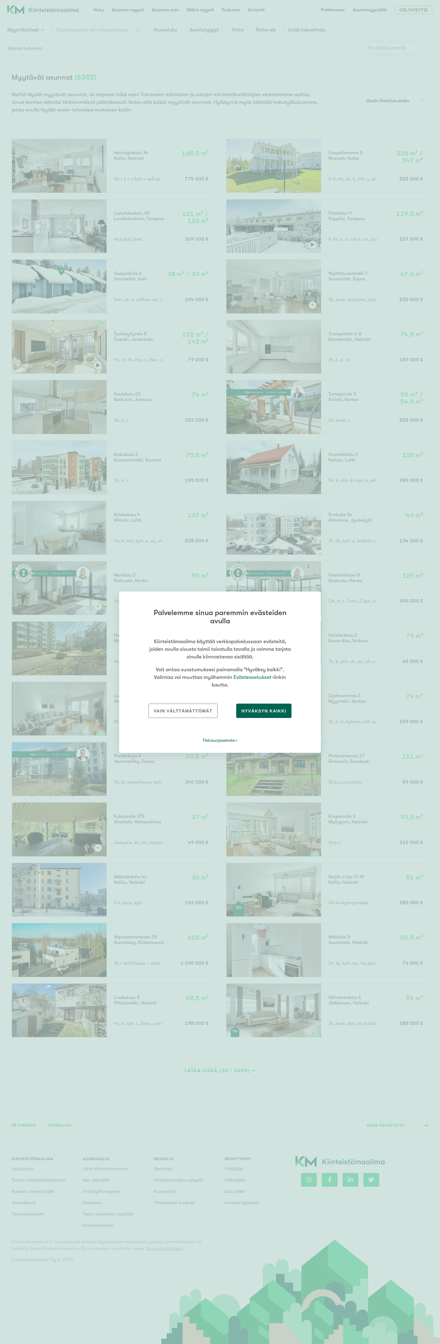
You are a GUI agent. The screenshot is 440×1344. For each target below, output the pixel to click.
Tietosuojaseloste (219, 740)
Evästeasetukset (252, 677)
